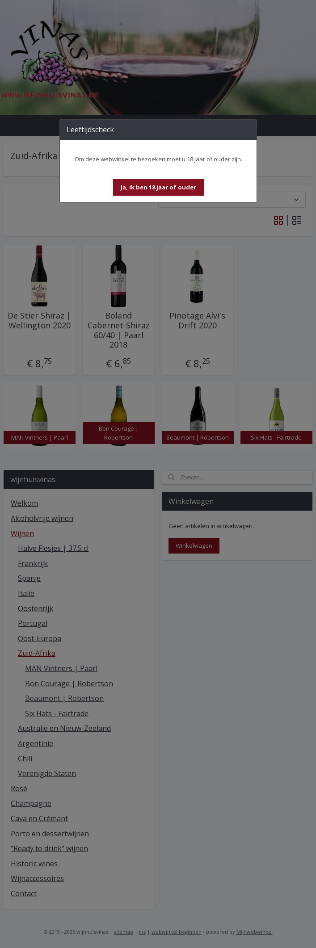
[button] (158, 187)
